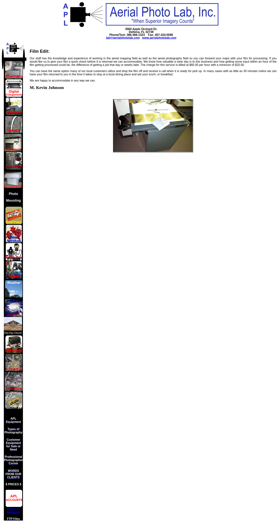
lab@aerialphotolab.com (123, 37)
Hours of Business (13, 510)
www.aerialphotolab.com (159, 37)
